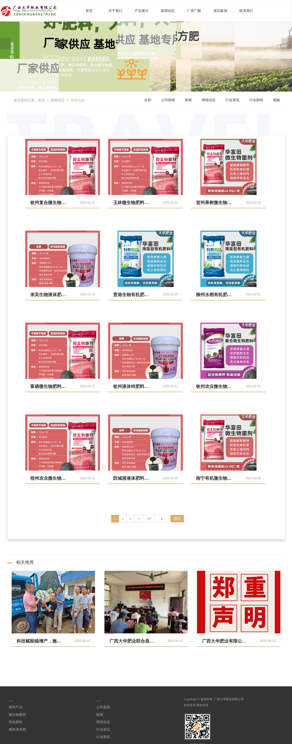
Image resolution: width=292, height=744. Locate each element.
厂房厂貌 (194, 10)
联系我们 (246, 10)
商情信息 (77, 100)
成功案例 (220, 10)
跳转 (177, 518)
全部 (147, 100)
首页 (89, 10)
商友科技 (202, 705)
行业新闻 (256, 100)
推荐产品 (16, 707)
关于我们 (115, 10)
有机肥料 (16, 722)
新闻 (188, 100)
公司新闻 (168, 100)
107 (149, 518)
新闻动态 (168, 10)
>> (139, 518)
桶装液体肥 (17, 729)
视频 (276, 100)
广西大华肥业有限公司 (229, 699)
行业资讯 (232, 100)
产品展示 (141, 10)
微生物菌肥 (17, 714)
